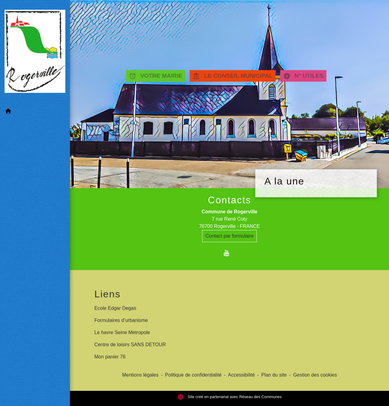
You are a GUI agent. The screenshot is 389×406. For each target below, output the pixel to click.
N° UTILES (303, 76)
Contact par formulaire (229, 236)
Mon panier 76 (109, 356)
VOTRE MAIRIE (155, 76)
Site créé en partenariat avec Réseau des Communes (229, 396)
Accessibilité (241, 374)
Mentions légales (140, 374)
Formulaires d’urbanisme (121, 320)
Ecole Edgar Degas (115, 308)
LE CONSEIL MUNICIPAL (233, 76)
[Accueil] (35, 52)
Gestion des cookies (315, 374)
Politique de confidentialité (193, 374)
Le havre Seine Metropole (122, 332)
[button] (35, 112)
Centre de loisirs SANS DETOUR (130, 344)
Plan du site (274, 374)
